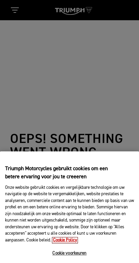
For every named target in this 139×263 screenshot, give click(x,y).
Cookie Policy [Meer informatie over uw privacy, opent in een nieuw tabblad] (65, 244)
